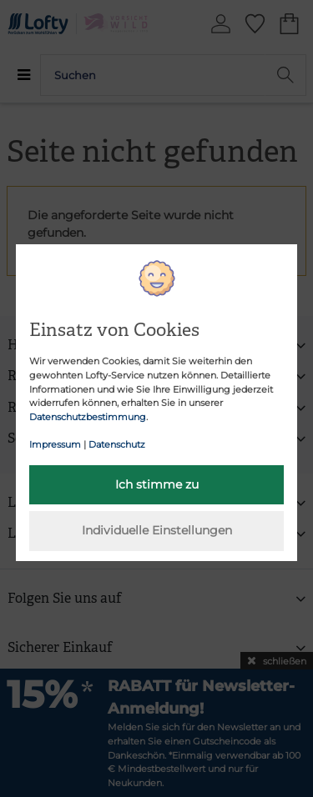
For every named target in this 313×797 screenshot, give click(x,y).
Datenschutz (116, 444)
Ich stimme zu (157, 484)
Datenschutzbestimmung (87, 417)
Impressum (55, 444)
